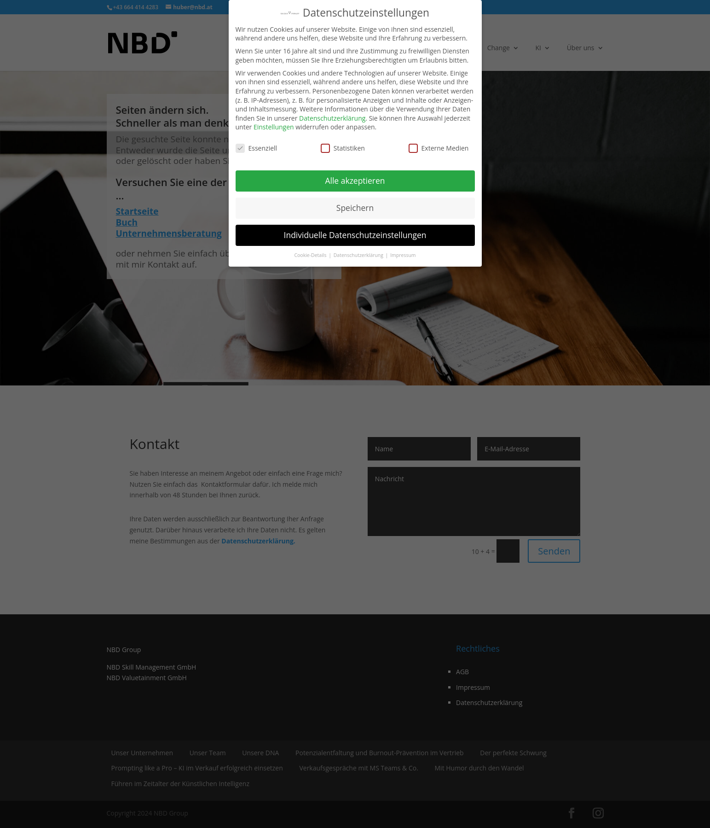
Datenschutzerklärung (332, 118)
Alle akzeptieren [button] (355, 180)
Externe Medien (439, 148)
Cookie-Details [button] (311, 255)
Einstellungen (274, 126)
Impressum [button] (403, 255)
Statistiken (343, 148)
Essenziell (256, 148)
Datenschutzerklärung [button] (359, 255)
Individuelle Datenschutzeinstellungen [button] (355, 234)
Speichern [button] (355, 207)
